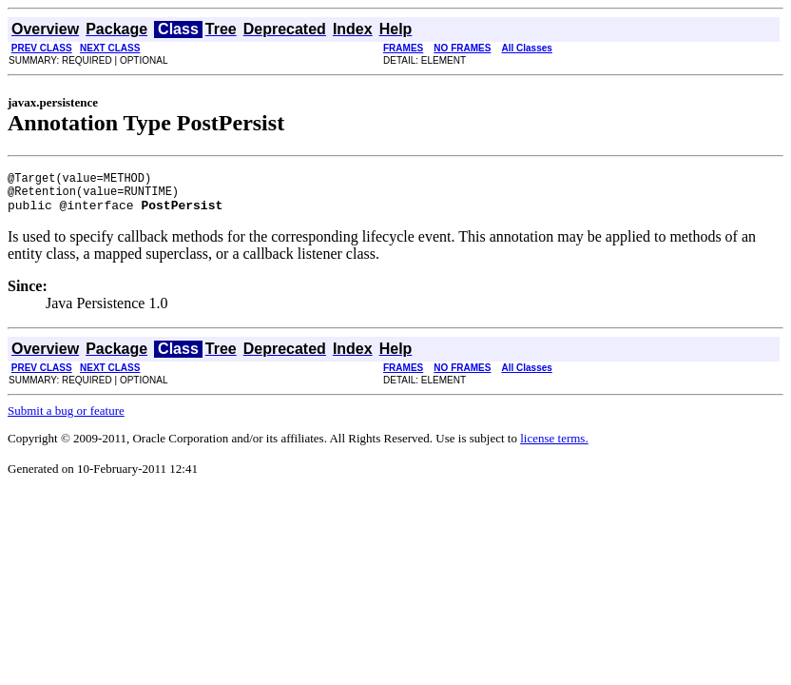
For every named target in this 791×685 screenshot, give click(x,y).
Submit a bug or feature (66, 419)
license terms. (554, 447)
